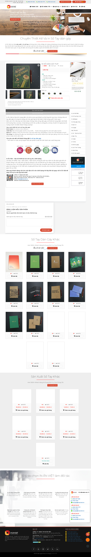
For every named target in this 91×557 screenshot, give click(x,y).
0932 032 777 (40, 1)
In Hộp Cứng (74, 150)
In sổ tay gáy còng (75, 122)
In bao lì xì (73, 124)
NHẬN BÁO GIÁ (15, 19)
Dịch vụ (56, 6)
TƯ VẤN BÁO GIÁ (52, 51)
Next (41, 94)
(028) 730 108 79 (39, 538)
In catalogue (74, 119)
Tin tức (75, 6)
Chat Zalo (75, 500)
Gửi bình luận (46, 230)
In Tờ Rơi (73, 141)
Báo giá (65, 6)
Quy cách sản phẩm (13, 110)
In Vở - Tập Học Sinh (76, 133)
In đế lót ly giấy (75, 144)
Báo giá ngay (65, 1)
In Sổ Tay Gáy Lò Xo (76, 116)
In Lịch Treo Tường (76, 147)
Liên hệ (83, 6)
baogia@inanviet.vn (22, 176)
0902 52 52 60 (51, 1)
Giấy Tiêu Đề (74, 130)
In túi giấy (73, 127)
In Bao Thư (74, 136)
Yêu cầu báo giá (37, 181)
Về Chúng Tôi (45, 6)
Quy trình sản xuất (30, 110)
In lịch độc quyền (75, 153)
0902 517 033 (30, 1)
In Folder (73, 139)
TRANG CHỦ (34, 6)
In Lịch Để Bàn (75, 113)
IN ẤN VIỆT (54, 553)
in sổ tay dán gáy (35, 136)
